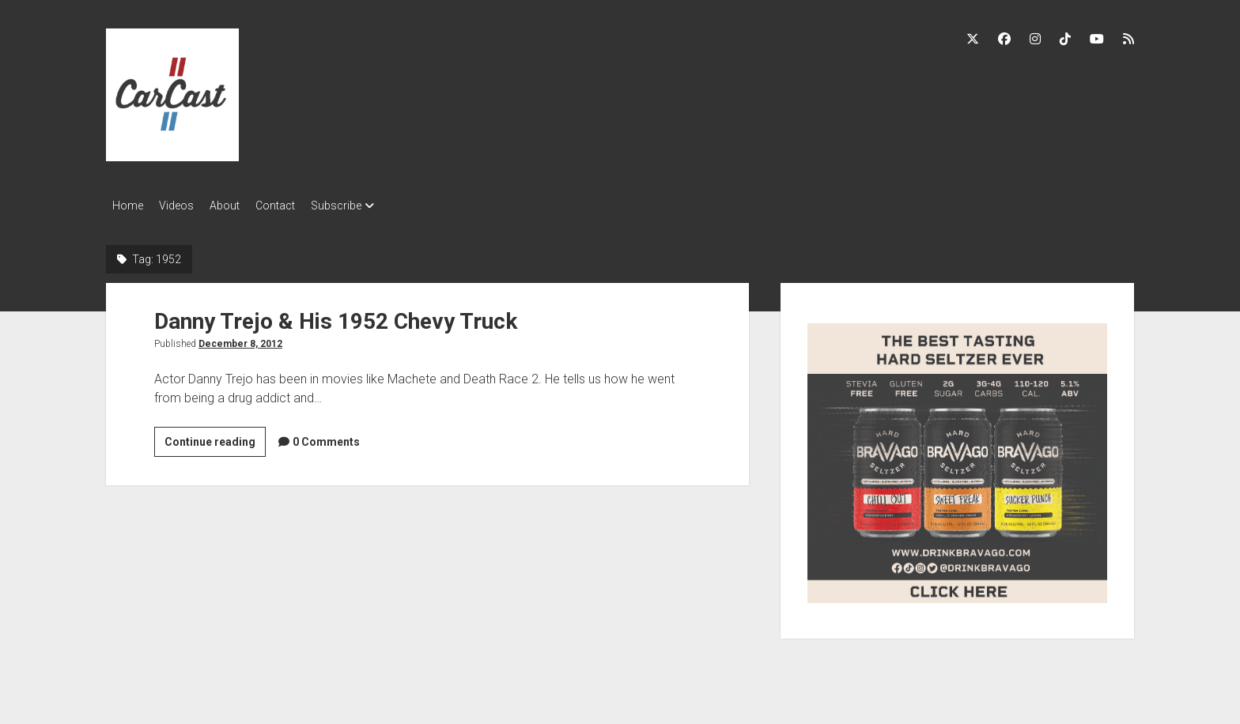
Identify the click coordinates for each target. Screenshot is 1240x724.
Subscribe (367, 205)
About (240, 205)
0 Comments (326, 437)
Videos (184, 205)
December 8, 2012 (240, 339)
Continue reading (215, 439)
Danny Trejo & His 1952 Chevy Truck (335, 317)
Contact (299, 205)
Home (127, 205)
